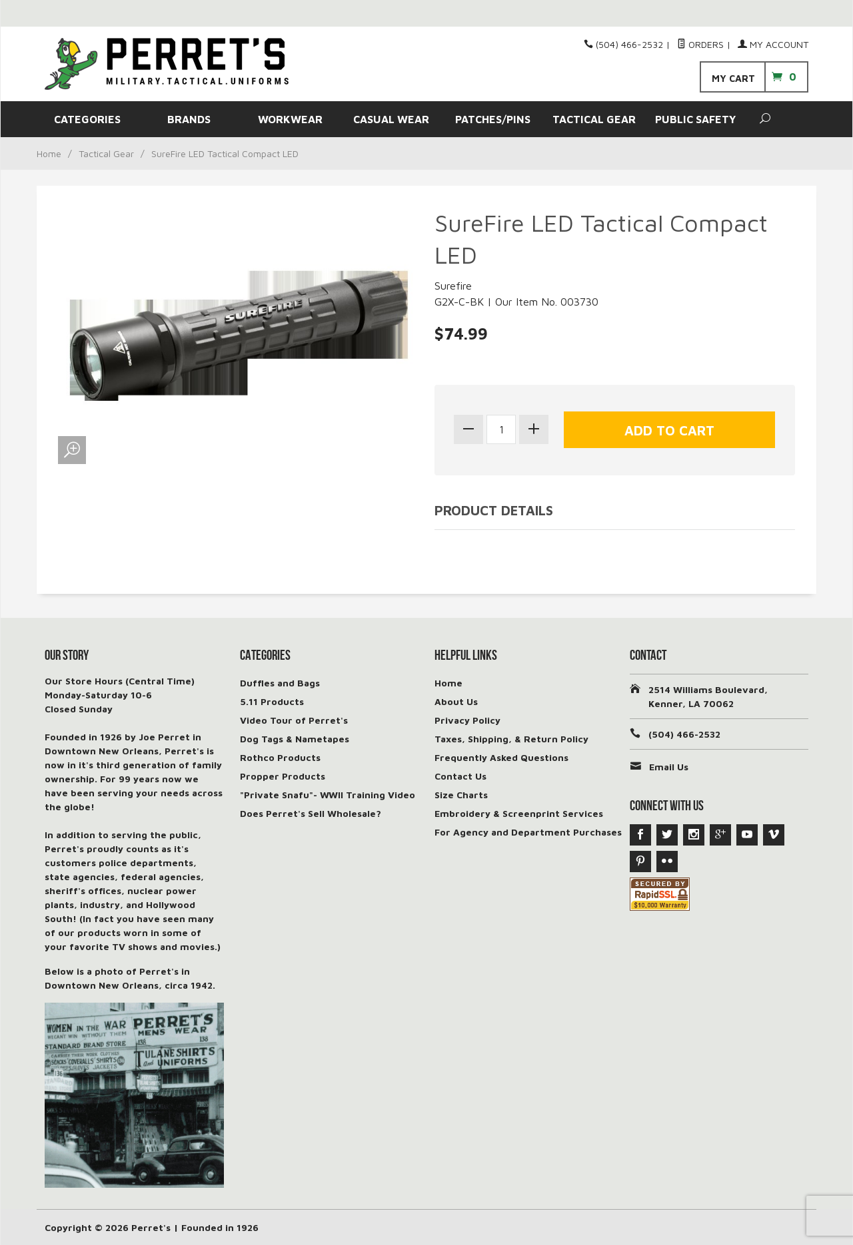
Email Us (668, 766)
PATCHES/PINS (492, 119)
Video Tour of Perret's (294, 720)
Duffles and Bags (280, 682)
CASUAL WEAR (391, 119)
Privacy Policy (467, 720)
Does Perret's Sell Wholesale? (310, 813)
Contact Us (460, 776)
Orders (700, 44)
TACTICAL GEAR (594, 119)
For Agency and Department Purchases (528, 832)
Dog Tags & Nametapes (294, 738)
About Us (456, 701)
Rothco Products (280, 757)
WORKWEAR (290, 119)
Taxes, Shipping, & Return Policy (511, 738)
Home (49, 153)
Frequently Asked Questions (501, 757)
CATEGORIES (87, 119)
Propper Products (282, 776)
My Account (773, 44)
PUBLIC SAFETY (695, 119)
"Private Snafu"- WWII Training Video (327, 794)
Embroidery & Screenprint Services (518, 813)
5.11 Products (272, 701)
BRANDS (189, 119)
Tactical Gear (106, 153)
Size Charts (461, 794)
